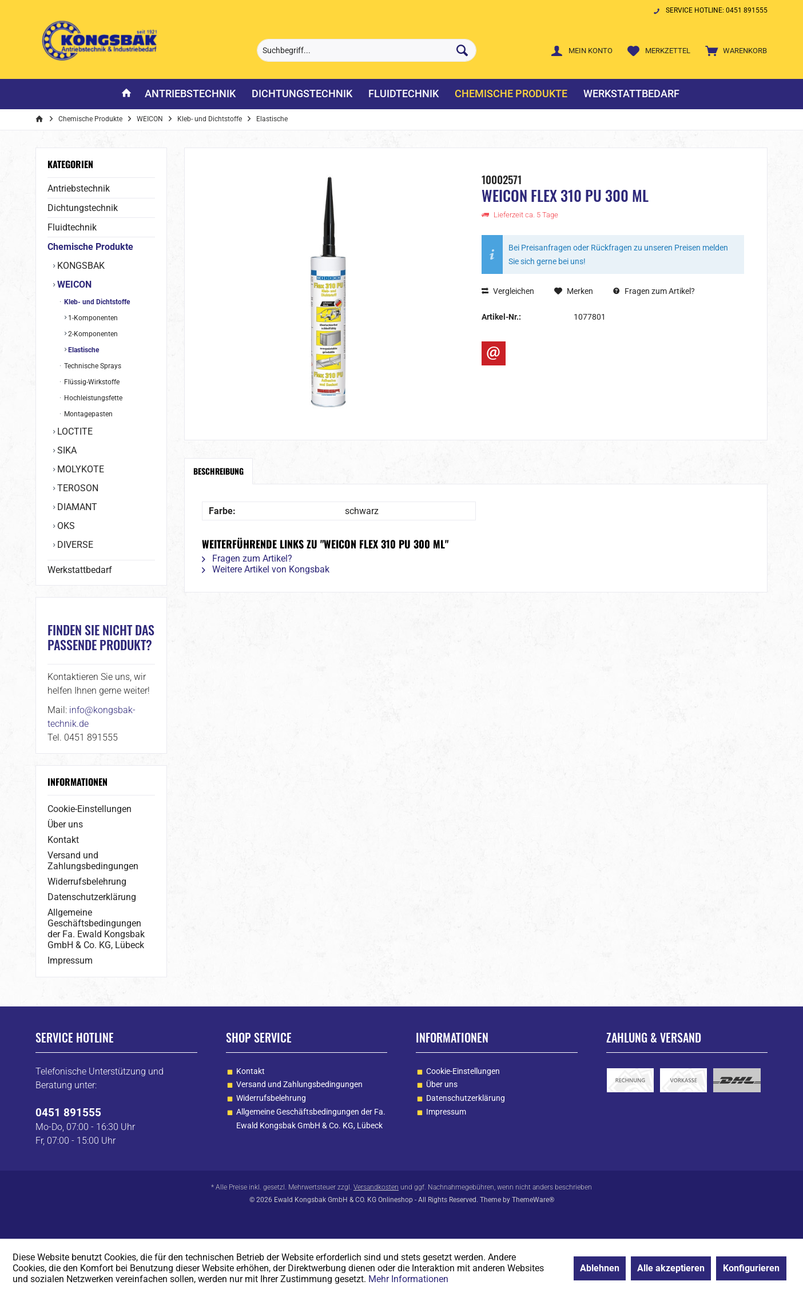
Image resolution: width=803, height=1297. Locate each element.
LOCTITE (74, 431)
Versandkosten (376, 1187)
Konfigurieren (751, 1268)
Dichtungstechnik (82, 207)
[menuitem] (733, 50)
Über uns (65, 824)
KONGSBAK (80, 265)
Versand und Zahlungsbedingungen (92, 861)
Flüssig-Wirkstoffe (91, 382)
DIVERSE (74, 544)
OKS (65, 525)
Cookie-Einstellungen (89, 808)
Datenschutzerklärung (91, 897)
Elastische (82, 350)
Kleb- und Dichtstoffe (96, 302)
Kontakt (63, 839)
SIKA (66, 450)
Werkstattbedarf (79, 569)
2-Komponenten (92, 334)
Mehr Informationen (408, 1279)
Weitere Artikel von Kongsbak (265, 569)
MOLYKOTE (79, 469)
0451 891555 (68, 1112)
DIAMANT (76, 507)
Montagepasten (87, 414)
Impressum (70, 960)
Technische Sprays (91, 366)
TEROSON (76, 488)
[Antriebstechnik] (190, 94)
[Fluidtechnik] (403, 94)
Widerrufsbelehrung (86, 881)
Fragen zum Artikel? (654, 291)
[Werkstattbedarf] (631, 94)
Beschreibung (218, 471)
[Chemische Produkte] (511, 94)
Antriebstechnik (78, 188)
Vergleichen (508, 291)
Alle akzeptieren (671, 1268)
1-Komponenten (92, 318)
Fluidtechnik (72, 227)
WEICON (73, 284)
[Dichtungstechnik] (302, 94)
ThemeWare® (533, 1200)
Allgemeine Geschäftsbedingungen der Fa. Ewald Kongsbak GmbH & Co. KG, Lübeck (96, 928)
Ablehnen (599, 1268)
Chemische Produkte (90, 246)
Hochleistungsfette (92, 398)
